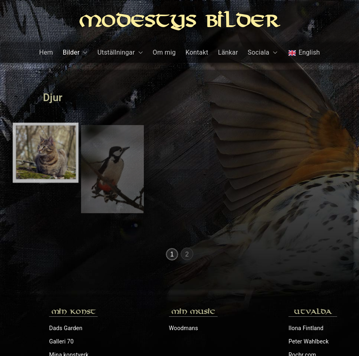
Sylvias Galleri (306, 308)
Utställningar (120, 53)
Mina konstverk (68, 295)
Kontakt (197, 52)
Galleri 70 (61, 282)
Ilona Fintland (305, 268)
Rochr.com (302, 295)
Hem (46, 52)
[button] (83, 53)
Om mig (164, 52)
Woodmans (183, 268)
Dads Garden (65, 268)
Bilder (75, 53)
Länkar (228, 52)
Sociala (262, 53)
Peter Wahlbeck (308, 282)
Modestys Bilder (179, 22)
